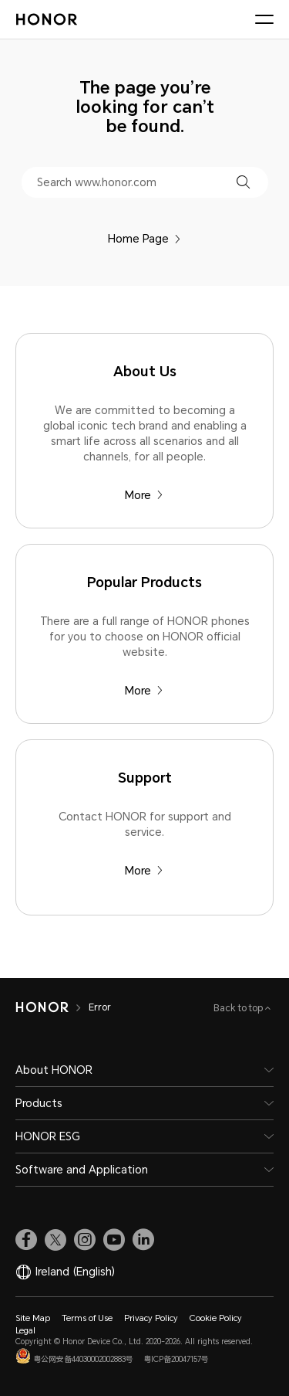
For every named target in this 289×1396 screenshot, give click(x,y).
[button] (243, 182)
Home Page (144, 239)
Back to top (239, 1008)
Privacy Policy (151, 1318)
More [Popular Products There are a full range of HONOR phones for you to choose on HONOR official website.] (144, 690)
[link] (26, 1240)
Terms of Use (87, 1318)
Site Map (32, 1318)
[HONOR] (42, 1007)
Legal (25, 1331)
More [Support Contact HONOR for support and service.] (144, 870)
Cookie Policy (216, 1318)
